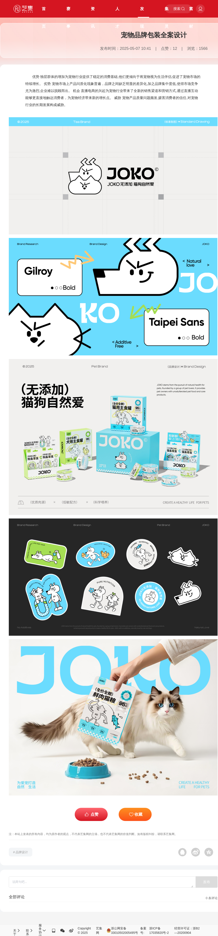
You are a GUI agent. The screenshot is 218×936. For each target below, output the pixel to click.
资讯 (93, 12)
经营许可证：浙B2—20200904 (187, 930)
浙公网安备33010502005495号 (122, 930)
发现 (142, 12)
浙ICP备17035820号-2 (159, 930)
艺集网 (99, 930)
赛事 (68, 12)
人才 (117, 12)
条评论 (212, 898)
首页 (44, 12)
